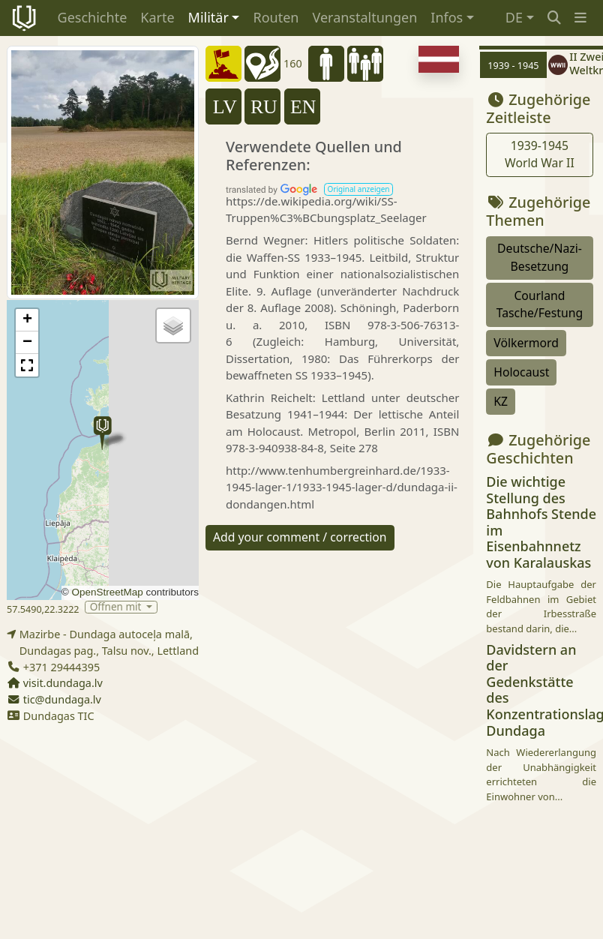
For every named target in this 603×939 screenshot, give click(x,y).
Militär (208, 17)
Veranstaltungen (364, 17)
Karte (157, 17)
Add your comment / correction (300, 537)
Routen (275, 17)
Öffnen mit (117, 607)
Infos (446, 17)
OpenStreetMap (106, 592)
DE (514, 17)
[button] (580, 17)
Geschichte (93, 17)
